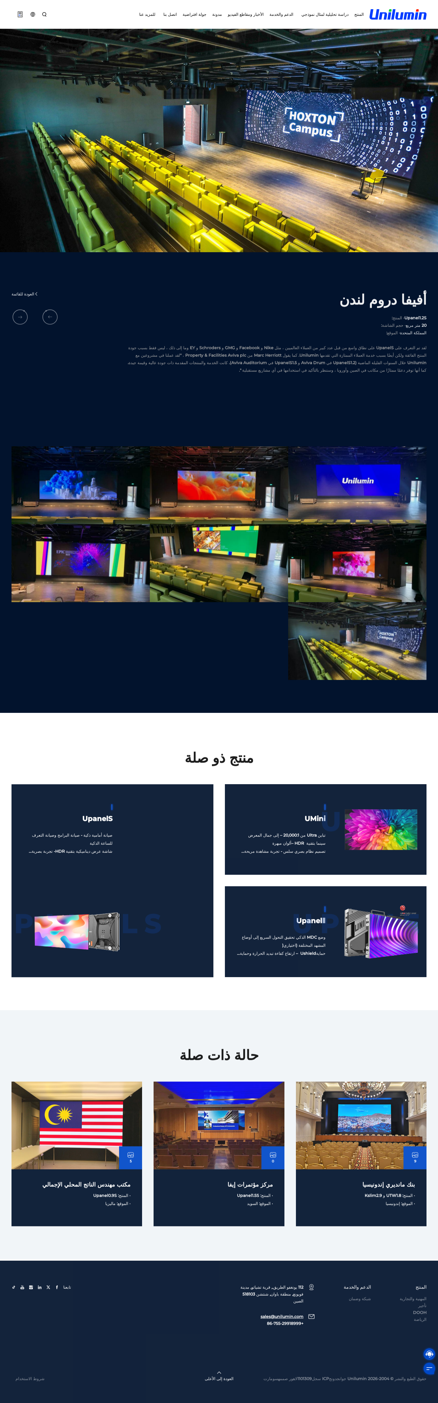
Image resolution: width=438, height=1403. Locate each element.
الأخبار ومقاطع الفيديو (246, 14)
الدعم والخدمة (281, 14)
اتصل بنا (169, 14)
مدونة (217, 14)
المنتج (359, 14)
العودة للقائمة (25, 315)
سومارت (270, 1399)
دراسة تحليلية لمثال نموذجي (324, 14)
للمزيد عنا (147, 14)
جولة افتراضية (194, 14)
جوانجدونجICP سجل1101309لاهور (317, 1399)
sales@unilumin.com (282, 1337)
